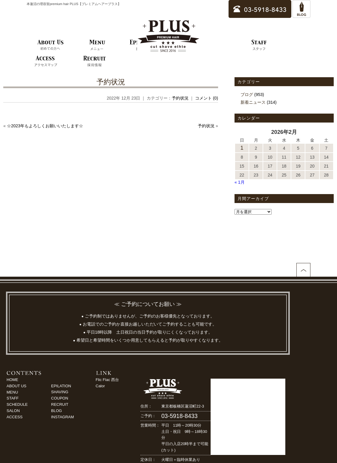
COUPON (59, 398)
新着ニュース (253, 102)
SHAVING (59, 392)
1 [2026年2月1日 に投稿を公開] (242, 148)
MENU (12, 392)
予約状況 (110, 82)
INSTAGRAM (62, 417)
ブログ (247, 94)
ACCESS (14, 417)
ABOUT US (16, 386)
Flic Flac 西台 (107, 379)
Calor (100, 386)
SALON (13, 410)
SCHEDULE (17, 404)
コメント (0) (206, 98)
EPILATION (61, 386)
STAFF (13, 398)
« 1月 (239, 182)
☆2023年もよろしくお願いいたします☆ (45, 125)
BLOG (56, 410)
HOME (12, 379)
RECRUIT (59, 404)
